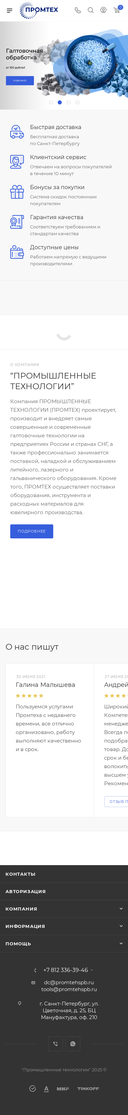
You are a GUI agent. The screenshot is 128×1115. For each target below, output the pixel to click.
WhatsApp (73, 1043)
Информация (25, 926)
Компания (21, 909)
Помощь (18, 943)
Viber (55, 1043)
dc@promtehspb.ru (69, 982)
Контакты (20, 874)
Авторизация (25, 891)
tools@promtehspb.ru (69, 989)
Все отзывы (120, 647)
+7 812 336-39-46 (65, 970)
